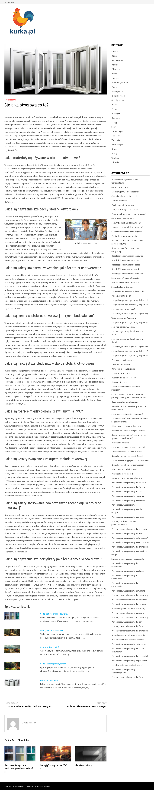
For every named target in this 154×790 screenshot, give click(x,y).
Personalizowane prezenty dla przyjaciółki (130, 546)
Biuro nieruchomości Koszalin (124, 402)
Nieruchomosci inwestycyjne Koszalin (128, 430)
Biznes (114, 55)
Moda (114, 86)
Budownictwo (10, 100)
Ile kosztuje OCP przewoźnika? (125, 191)
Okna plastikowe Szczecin (123, 218)
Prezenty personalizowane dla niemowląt (129, 595)
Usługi (114, 153)
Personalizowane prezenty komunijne (128, 590)
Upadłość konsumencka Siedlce (125, 264)
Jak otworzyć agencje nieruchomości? (128, 447)
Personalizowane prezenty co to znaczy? (129, 537)
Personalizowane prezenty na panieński (129, 660)
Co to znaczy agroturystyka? (53, 663)
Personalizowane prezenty (123, 504)
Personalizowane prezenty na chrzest (128, 500)
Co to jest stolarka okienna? (52, 630)
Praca (114, 104)
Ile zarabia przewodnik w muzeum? (127, 227)
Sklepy (114, 122)
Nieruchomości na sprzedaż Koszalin (127, 456)
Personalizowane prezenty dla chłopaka (129, 604)
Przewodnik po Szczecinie (123, 360)
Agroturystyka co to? (49, 647)
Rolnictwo (116, 118)
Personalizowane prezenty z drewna (127, 496)
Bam (49, 786)
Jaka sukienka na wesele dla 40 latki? (128, 291)
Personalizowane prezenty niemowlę (127, 517)
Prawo (114, 109)
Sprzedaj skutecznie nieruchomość (126, 478)
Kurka (21, 786)
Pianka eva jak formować (122, 205)
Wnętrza (115, 157)
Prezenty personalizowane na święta (127, 613)
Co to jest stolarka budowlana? (54, 613)
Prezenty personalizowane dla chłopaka (129, 599)
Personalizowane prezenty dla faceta (128, 487)
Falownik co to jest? (49, 680)
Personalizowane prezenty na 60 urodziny (130, 542)
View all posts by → (30, 723)
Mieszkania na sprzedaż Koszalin (126, 426)
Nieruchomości (118, 95)
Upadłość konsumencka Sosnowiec (127, 255)
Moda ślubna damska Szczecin (125, 282)
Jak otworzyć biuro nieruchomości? (127, 414)
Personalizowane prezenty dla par (126, 491)
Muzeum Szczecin (119, 382)
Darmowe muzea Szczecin (123, 368)
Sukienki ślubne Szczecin (122, 287)
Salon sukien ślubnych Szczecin (125, 278)
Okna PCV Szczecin (119, 187)
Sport (113, 126)
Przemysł (115, 113)
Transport (115, 135)
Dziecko (115, 64)
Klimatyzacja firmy (83, 765)
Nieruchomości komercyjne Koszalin (127, 464)
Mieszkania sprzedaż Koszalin (124, 469)
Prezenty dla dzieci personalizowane (127, 639)
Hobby (114, 73)
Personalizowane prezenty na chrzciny (128, 571)
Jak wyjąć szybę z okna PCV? (53, 765)
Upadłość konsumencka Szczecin (126, 260)
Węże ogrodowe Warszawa (123, 318)
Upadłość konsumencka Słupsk (125, 269)
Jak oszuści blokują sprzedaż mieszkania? (130, 460)
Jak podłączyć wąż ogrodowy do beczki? (129, 300)
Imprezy (115, 78)
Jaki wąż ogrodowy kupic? (123, 309)
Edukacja (115, 69)
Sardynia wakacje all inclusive (124, 209)
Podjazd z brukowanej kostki (124, 236)
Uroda (114, 149)
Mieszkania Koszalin (120, 442)
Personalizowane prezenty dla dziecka (128, 482)
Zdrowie (115, 162)
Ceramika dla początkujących (124, 196)
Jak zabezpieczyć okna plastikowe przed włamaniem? (18, 767)
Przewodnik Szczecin (120, 373)
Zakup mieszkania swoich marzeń (126, 451)
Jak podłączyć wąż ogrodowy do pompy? (129, 304)
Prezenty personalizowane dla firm (127, 626)
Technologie (116, 131)
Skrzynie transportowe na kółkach (126, 231)
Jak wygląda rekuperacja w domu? (126, 222)
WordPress (39, 786)
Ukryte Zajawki (118, 144)
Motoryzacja (117, 91)
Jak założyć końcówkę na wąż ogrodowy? (130, 313)
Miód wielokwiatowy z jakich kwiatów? (128, 213)
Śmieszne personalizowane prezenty (127, 558)
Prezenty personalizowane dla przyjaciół (129, 529)
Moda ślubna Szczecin (121, 295)
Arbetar (114, 51)
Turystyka (115, 140)
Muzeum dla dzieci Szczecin (123, 377)
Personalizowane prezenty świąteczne (128, 644)
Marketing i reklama (120, 82)
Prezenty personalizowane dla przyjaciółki (130, 630)
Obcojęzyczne (117, 100)
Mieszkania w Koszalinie (122, 473)
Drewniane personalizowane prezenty (128, 608)
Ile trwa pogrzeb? (119, 200)
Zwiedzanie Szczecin (120, 364)
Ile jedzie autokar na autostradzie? (126, 665)
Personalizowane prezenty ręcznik (126, 533)
